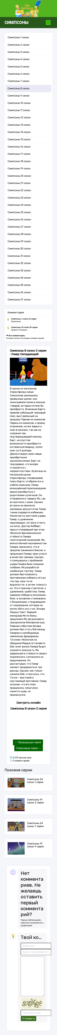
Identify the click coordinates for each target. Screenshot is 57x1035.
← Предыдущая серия (28, 742)
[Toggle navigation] (48, 23)
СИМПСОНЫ (17, 22)
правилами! (26, 925)
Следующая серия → (28, 748)
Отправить (28, 1018)
